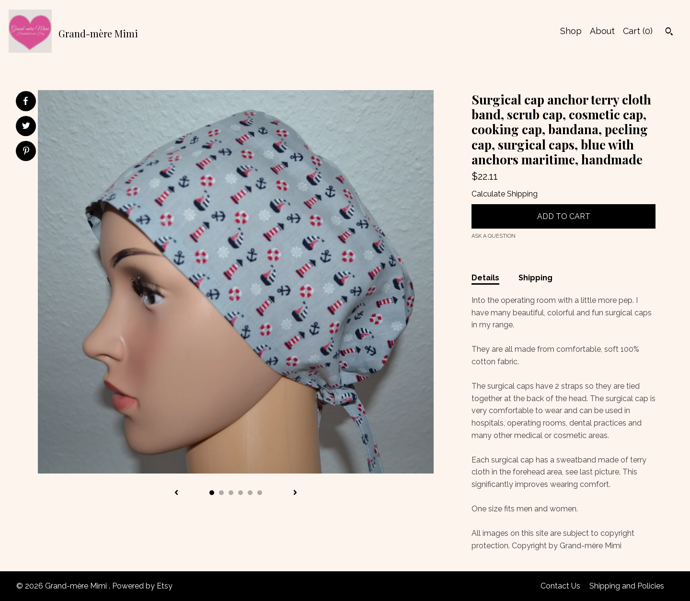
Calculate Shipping (505, 193)
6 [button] (259, 492)
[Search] (669, 32)
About (602, 31)
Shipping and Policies (626, 585)
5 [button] (250, 492)
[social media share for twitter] (26, 127)
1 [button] (211, 492)
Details (485, 277)
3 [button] (231, 492)
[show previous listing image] (176, 493)
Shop (571, 31)
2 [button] (221, 492)
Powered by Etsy (142, 585)
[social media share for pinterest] (26, 152)
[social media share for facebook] (25, 101)
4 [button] (240, 492)
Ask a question (494, 236)
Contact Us (560, 585)
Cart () (638, 31)
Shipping (535, 277)
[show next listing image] (295, 493)
